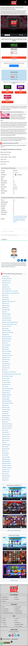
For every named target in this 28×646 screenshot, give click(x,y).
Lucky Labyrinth (6, 390)
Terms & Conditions (18, 626)
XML (5, 624)
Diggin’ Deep (6, 334)
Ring (21, 218)
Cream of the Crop (7, 326)
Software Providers (18, 612)
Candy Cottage (6, 309)
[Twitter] (21, 260)
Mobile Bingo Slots (18, 610)
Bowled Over (6, 307)
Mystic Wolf (6, 405)
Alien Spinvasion (7, 282)
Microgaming (5, 597)
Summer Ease (6, 448)
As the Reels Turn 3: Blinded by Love (11, 293)
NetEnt (16, 597)
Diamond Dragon (7, 330)
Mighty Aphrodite (7, 394)
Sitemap (4, 622)
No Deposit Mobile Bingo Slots (8, 612)
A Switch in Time (7, 280)
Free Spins (25, 216)
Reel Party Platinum (7, 424)
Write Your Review (14, 65)
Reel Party (5, 421)
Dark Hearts (6, 328)
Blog (16, 620)
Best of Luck (6, 303)
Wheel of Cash (6, 469)
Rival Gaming (15, 172)
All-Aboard (5, 284)
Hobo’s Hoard (6, 367)
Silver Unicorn (6, 440)
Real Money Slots (6, 610)
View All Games (14, 580)
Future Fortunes (6, 353)
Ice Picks (5, 370)
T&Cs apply (15, 54)
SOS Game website (6, 264)
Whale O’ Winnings (7, 467)
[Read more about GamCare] (2, 639)
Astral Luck (5, 295)
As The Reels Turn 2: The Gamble (10, 291)
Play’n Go (4, 601)
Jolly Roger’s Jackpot (8, 376)
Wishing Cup (6, 477)
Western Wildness (7, 465)
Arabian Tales (6, 286)
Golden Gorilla (6, 359)
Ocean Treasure (6, 409)
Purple (16, 218)
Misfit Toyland (6, 397)
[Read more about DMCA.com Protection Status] (5, 643)
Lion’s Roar (5, 386)
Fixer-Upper (5, 347)
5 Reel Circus (6, 276)
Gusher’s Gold (6, 365)
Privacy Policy (5, 626)
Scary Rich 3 (6, 434)
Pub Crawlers (6, 417)
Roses (23, 218)
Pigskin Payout (6, 415)
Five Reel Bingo (6, 345)
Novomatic (17, 599)
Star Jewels (6, 446)
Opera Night (6, 411)
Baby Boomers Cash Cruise (9, 301)
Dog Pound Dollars (7, 336)
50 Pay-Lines (15, 216)
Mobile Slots (17, 608)
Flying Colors (6, 349)
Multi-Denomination (23, 217)
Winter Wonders (6, 475)
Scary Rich (5, 430)
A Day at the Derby (7, 278)
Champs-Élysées (7, 313)
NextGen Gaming (5, 599)
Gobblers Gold (6, 357)
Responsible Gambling (19, 624)
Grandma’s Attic (6, 363)
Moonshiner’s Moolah (8, 403)
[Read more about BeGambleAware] (7, 639)
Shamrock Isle (6, 438)
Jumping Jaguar (7, 382)
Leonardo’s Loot (6, 384)
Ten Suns (5, 450)
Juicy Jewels (6, 380)
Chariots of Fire (6, 316)
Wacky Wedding (6, 461)
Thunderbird (6, 453)
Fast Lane (5, 343)
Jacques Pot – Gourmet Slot (9, 372)
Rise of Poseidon (7, 426)
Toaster (21, 220)
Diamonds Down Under (8, 332)
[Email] (18, 260)
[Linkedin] (25, 260)
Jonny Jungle (6, 378)
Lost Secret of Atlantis (8, 388)
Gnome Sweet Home (7, 355)
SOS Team (4, 620)
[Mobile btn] (25, 2)
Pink (14, 218)
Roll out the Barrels (7, 428)
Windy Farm (6, 473)
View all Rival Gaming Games (14, 530)
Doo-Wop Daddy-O (7, 338)
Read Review (14, 59)
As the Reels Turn (7, 289)
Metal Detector (6, 392)
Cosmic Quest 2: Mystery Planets (10, 322)
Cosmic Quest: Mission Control (10, 324)
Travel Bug (5, 455)
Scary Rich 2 (6, 432)
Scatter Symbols (16, 220)
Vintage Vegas (6, 459)
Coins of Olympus (7, 320)
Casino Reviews (18, 606)
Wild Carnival (6, 471)
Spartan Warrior (6, 444)
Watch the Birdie (7, 463)
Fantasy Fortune (6, 340)
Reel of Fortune (6, 419)
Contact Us (17, 618)
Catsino (5, 311)
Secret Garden (6, 436)
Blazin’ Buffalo (6, 305)
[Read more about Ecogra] (14, 639)
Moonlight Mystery (7, 401)
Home (4, 606)
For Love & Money (7, 351)
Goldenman (5, 361)
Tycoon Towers (6, 457)
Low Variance (15, 217)
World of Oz (6, 480)
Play (7, 92)
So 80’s (5, 442)
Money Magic (6, 399)
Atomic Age (6, 297)
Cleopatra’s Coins (7, 318)
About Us (4, 618)
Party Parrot (6, 413)
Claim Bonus (14, 57)
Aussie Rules (6, 299)
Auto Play (20, 216)
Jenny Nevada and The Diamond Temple (12, 374)
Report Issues (17, 622)
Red (19, 218)
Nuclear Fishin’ (6, 407)
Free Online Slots (5, 608)
